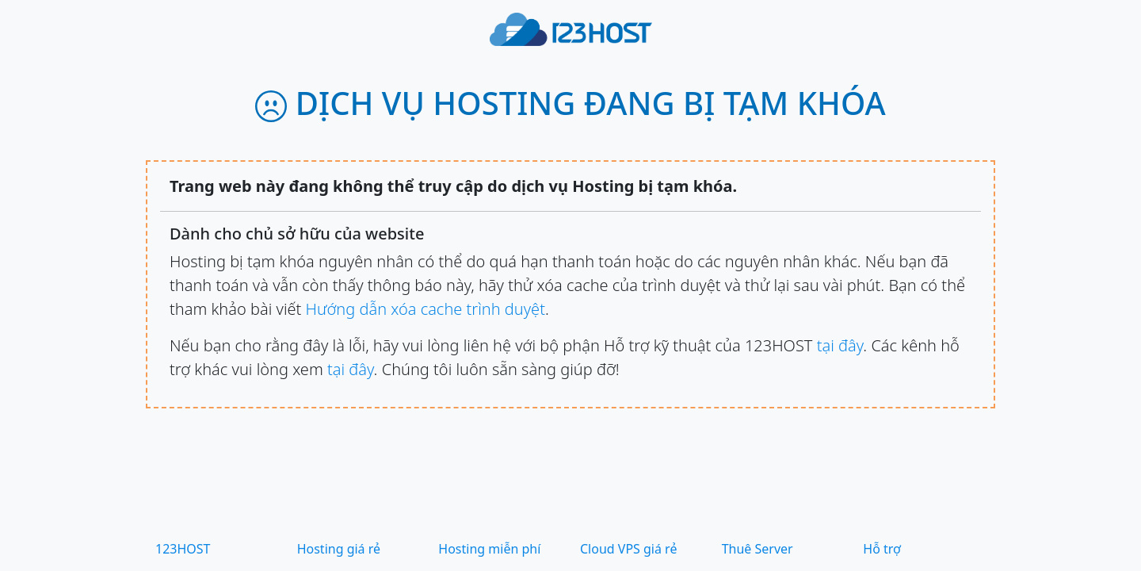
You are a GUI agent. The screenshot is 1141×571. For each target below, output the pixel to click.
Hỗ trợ (882, 549)
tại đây (840, 345)
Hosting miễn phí (489, 549)
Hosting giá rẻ (338, 549)
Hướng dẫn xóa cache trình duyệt (425, 309)
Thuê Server (757, 549)
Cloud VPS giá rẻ (628, 549)
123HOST (183, 549)
